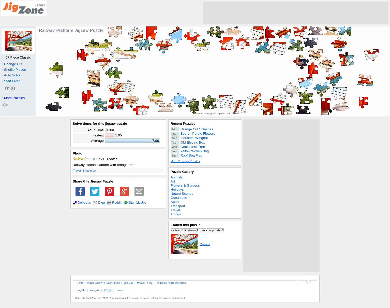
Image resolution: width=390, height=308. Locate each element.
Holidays (177, 189)
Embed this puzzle (185, 225)
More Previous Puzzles (185, 161)
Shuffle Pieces (14, 70)
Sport (175, 202)
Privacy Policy (144, 282)
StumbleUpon (138, 202)
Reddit (117, 202)
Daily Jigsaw (113, 282)
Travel (77, 170)
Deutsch (120, 290)
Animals (177, 177)
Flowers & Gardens (185, 185)
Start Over (11, 81)
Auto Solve (11, 75)
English (81, 290)
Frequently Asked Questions (171, 282)
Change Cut (12, 64)
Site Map (128, 282)
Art (173, 181)
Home (80, 282)
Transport (178, 206)
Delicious (84, 202)
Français (94, 290)
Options (190, 244)
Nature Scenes (182, 193)
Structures (89, 170)
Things (176, 214)
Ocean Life (179, 198)
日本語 (107, 290)
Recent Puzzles (183, 123)
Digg (101, 202)
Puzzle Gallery (182, 172)
